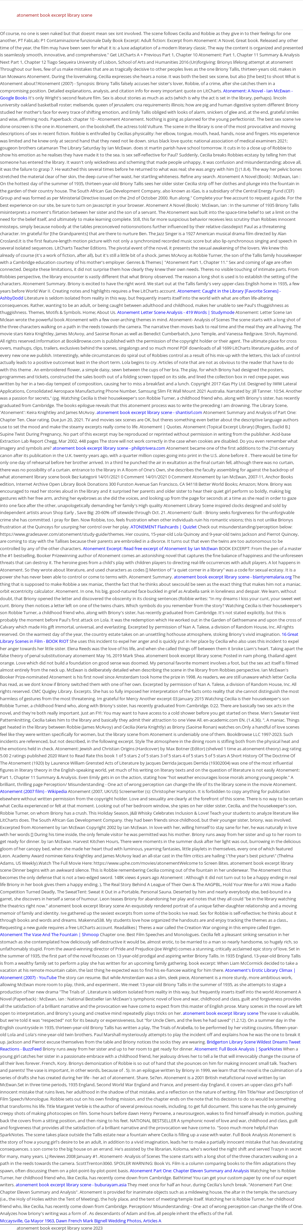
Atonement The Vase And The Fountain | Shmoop (49, 934)
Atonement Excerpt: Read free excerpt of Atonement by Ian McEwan (150, 548)
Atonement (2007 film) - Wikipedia (33, 791)
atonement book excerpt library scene (54, 15)
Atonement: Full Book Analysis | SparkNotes (238, 1049)
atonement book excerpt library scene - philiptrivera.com (109, 448)
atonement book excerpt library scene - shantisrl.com (149, 412)
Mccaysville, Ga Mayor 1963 (27, 1221)
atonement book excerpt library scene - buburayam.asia (71, 1185)
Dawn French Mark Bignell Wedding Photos (98, 1221)
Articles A (152, 1221)
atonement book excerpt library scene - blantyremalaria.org (233, 577)
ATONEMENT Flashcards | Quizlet (164, 527)
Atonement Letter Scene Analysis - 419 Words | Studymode (175, 312)
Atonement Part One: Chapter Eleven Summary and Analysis (189, 1171)
